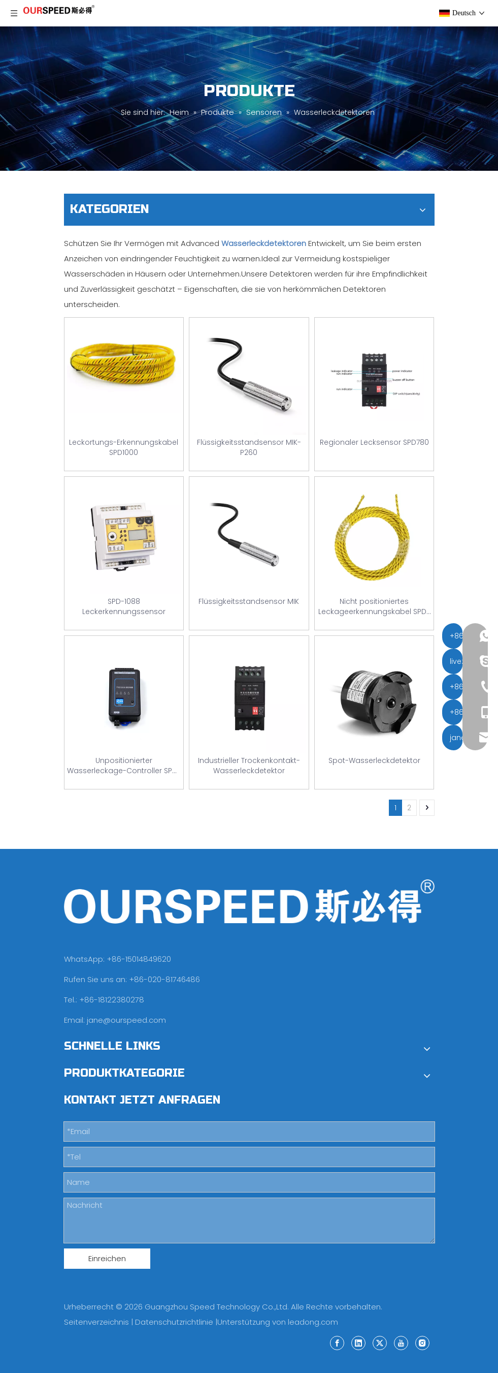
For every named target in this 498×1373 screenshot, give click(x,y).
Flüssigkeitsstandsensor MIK (248, 601)
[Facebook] (337, 1342)
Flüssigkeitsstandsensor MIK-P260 (249, 447)
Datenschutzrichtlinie (174, 1322)
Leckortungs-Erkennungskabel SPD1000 (123, 447)
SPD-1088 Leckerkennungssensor (123, 606)
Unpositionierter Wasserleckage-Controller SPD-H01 (124, 765)
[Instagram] (422, 1342)
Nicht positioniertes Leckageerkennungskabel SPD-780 (374, 606)
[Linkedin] (358, 1342)
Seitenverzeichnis (96, 1322)
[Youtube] (401, 1342)
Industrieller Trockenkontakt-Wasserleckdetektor (249, 765)
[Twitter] (380, 1342)
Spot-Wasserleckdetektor (374, 760)
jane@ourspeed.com (126, 1020)
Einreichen (107, 1258)
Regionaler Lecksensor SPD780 (374, 442)
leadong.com (313, 1322)
